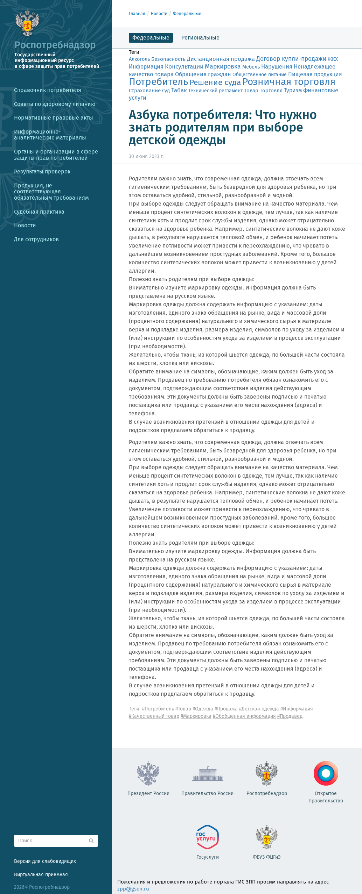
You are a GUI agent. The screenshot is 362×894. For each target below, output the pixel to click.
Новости (159, 13)
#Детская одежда (259, 709)
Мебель (251, 67)
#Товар (183, 709)
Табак (179, 90)
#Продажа (226, 709)
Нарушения (276, 66)
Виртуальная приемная (41, 875)
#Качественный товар (154, 716)
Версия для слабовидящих (45, 861)
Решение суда (215, 82)
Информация (146, 66)
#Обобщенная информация (244, 716)
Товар (251, 90)
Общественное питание (259, 75)
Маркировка (223, 66)
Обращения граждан (203, 74)
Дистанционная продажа (221, 59)
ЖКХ (333, 59)
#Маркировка (196, 716)
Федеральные (187, 13)
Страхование (145, 90)
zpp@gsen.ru (133, 889)
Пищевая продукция (315, 74)
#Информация (296, 709)
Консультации (184, 66)
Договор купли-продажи (291, 59)
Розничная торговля (288, 81)
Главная (137, 13)
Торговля (271, 90)
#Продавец (289, 716)
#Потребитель (158, 709)
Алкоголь (139, 59)
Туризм (293, 90)
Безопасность (168, 59)
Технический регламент (215, 91)
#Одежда (203, 709)
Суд (166, 90)
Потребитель (158, 81)
